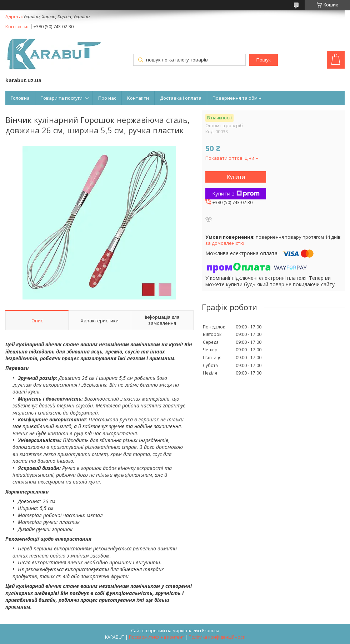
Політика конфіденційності (217, 637)
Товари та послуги (61, 98)
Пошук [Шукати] (263, 60)
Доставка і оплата (180, 98)
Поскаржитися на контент (156, 637)
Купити (236, 176)
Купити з (236, 193)
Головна (20, 98)
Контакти (138, 98)
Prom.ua (210, 631)
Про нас (107, 98)
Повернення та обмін (236, 98)
